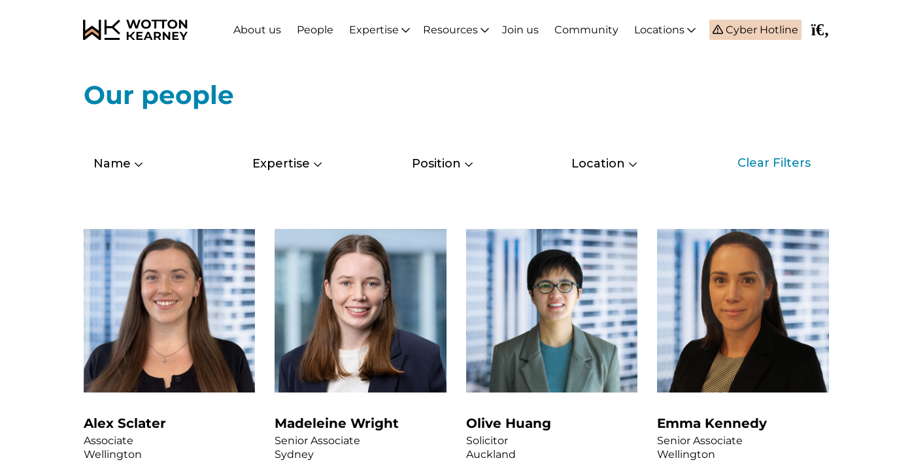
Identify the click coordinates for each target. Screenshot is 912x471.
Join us (520, 30)
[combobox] (154, 163)
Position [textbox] (436, 163)
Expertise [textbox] (281, 163)
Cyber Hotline (760, 30)
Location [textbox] (598, 163)
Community (586, 30)
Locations (659, 30)
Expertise (374, 30)
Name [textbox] (112, 163)
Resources (450, 30)
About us (257, 30)
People (315, 30)
